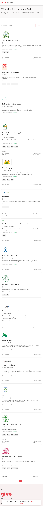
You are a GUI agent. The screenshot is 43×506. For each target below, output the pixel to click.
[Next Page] (32, 481)
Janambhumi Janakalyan (10, 72)
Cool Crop (5, 395)
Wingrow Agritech (8, 365)
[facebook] (5, 499)
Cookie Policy (33, 501)
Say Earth (5, 196)
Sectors (3, 487)
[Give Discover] (7, 2)
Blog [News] (2, 489)
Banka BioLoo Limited (10, 255)
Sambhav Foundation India (11, 424)
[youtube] (2, 499)
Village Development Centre (12, 456)
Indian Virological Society (11, 284)
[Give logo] (21, 494)
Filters (38, 25)
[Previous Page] (11, 481)
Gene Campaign (7, 168)
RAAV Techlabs (7, 340)
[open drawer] (40, 2)
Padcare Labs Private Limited (12, 104)
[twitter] (11, 499)
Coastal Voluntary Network (11, 40)
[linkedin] (8, 499)
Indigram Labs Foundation (11, 311)
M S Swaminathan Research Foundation (15, 224)
